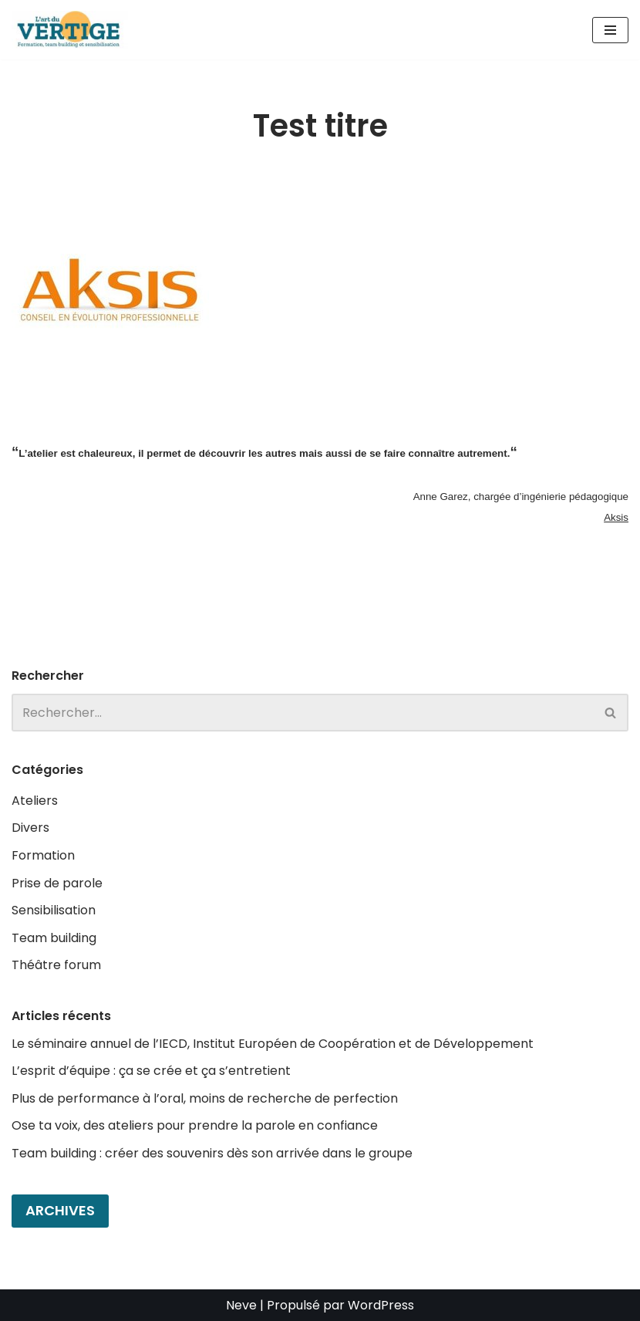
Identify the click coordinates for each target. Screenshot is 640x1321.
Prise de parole (57, 883)
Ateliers (35, 800)
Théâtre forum (56, 965)
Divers (30, 827)
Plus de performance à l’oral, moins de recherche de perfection (205, 1098)
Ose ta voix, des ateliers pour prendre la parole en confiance (195, 1125)
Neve (241, 1305)
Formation (43, 855)
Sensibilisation (54, 910)
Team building (54, 938)
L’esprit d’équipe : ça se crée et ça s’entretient (151, 1070)
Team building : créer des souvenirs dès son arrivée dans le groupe (212, 1153)
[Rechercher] (303, 712)
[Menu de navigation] (610, 30)
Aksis (616, 517)
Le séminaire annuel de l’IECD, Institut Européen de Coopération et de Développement (273, 1043)
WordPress (381, 1305)
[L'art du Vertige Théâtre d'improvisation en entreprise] (74, 30)
